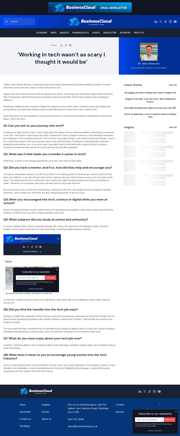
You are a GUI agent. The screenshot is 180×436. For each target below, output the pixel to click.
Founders (41, 32)
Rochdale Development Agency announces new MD (150, 108)
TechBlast (24, 426)
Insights (64, 32)
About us (139, 32)
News (53, 32)
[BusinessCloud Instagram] (170, 21)
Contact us (25, 419)
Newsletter (109, 32)
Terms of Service (147, 426)
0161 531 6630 (76, 419)
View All (173, 85)
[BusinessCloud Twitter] (160, 21)
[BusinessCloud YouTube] (175, 21)
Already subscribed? (155, 430)
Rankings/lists (80, 32)
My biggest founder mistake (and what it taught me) (150, 92)
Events (96, 32)
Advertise (125, 32)
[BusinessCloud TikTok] (165, 21)
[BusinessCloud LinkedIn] (156, 21)
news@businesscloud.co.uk (82, 426)
